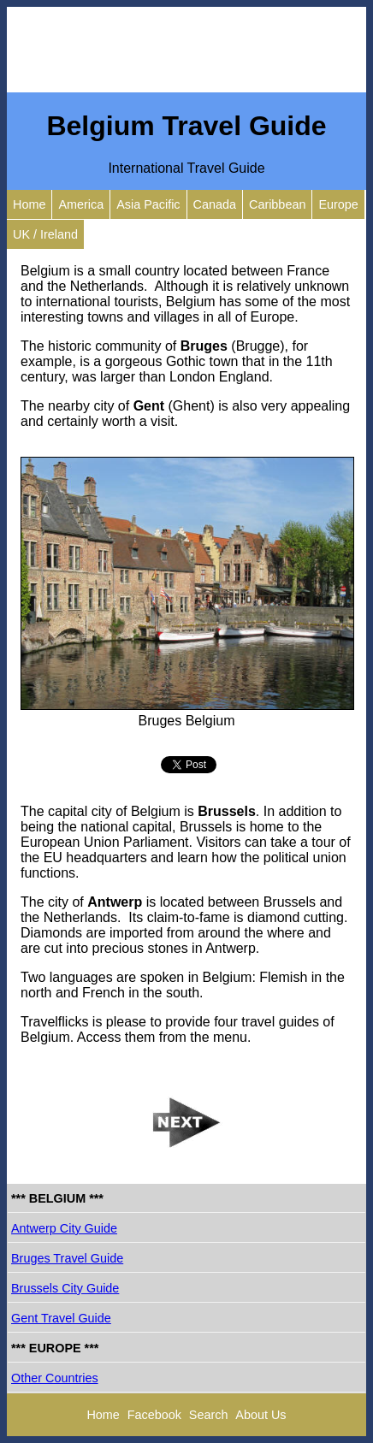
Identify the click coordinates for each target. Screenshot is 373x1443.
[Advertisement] (186, 49)
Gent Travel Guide (61, 1318)
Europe (338, 204)
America (81, 204)
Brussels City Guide (65, 1288)
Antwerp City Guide (64, 1228)
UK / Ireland (45, 234)
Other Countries (54, 1378)
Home (29, 204)
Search (208, 1415)
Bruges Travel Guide (67, 1258)
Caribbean (277, 204)
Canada (214, 204)
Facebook (154, 1415)
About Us (260, 1415)
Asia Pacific (148, 204)
